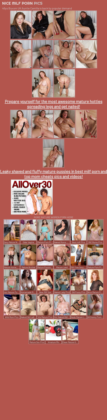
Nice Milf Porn (22, 3)
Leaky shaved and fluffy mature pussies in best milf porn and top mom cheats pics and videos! (53, 174)
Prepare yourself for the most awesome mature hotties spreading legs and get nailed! (53, 104)
